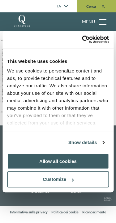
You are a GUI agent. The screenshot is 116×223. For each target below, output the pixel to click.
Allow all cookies (58, 161)
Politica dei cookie (65, 212)
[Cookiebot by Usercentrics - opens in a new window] (82, 39)
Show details (82, 142)
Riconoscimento (94, 212)
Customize (58, 179)
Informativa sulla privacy (29, 212)
